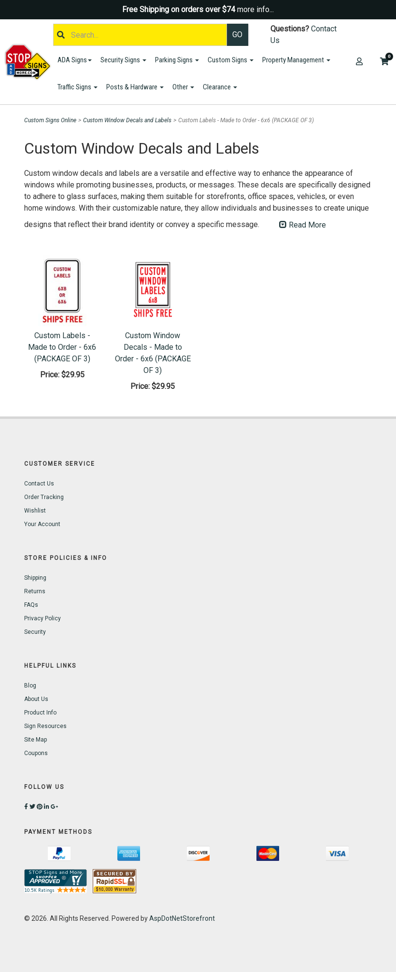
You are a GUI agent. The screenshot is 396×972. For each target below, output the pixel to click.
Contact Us (39, 483)
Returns (34, 591)
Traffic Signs (77, 87)
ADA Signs (74, 60)
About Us (36, 699)
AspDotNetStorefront (182, 918)
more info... (255, 9)
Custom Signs (231, 60)
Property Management (296, 60)
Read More (302, 224)
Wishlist (35, 510)
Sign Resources (45, 726)
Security (35, 632)
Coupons (36, 753)
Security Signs (123, 60)
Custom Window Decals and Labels (127, 120)
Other (183, 87)
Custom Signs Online (50, 120)
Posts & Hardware (135, 87)
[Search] (140, 35)
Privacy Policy (42, 618)
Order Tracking (44, 497)
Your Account (42, 524)
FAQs (31, 604)
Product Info (40, 712)
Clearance (220, 87)
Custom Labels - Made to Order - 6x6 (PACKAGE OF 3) (62, 347)
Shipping (35, 577)
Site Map (35, 739)
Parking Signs (177, 60)
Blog (30, 685)
